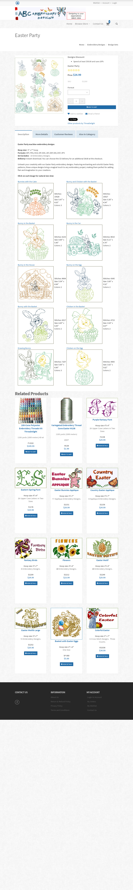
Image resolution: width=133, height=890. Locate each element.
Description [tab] (23, 134)
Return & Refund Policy (61, 701)
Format (71, 87)
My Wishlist (92, 706)
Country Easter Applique (102, 490)
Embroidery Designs (96, 44)
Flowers (66, 560)
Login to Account (94, 697)
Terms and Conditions (60, 710)
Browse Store (81, 23)
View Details (102, 446)
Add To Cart (30, 452)
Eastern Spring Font (30, 489)
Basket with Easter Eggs (66, 641)
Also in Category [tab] (87, 134)
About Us (55, 697)
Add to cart (91, 107)
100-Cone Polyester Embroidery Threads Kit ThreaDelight (30, 428)
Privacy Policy (56, 706)
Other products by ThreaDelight (81, 123)
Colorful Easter (102, 630)
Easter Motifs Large (30, 630)
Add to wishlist (75, 113)
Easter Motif (102, 560)
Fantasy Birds (30, 560)
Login (114, 3)
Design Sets (113, 44)
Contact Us (98, 23)
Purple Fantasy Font (102, 419)
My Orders (91, 701)
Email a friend (92, 113)
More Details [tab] (42, 134)
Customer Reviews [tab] (63, 134)
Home (69, 23)
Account (105, 3)
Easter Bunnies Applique (67, 490)
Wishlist (96, 3)
